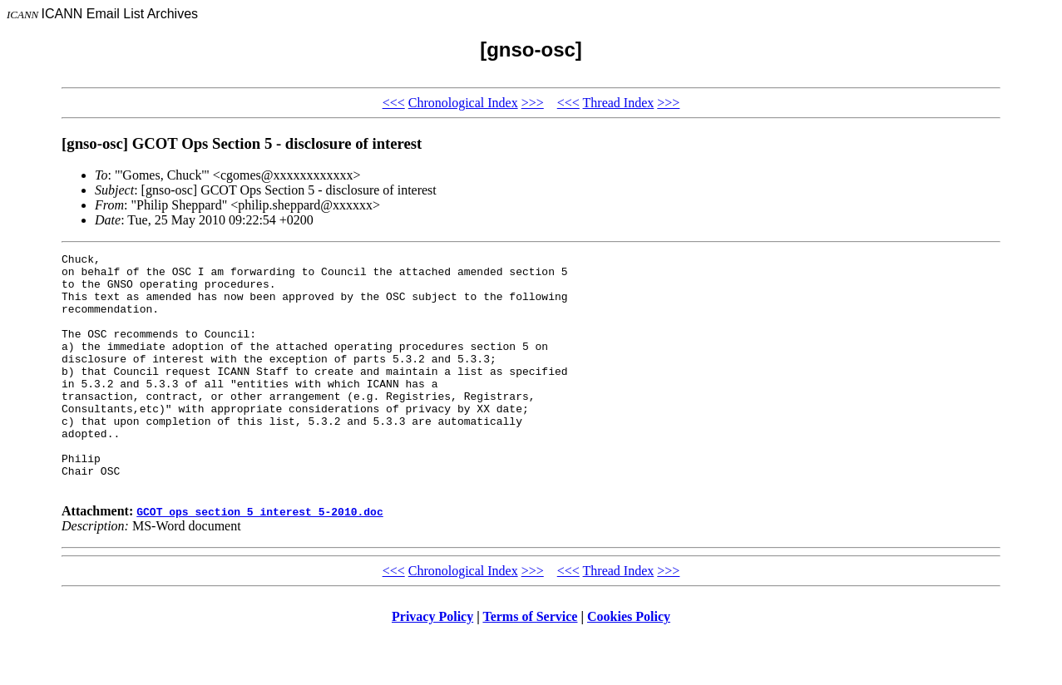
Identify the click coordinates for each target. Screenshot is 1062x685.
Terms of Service (529, 664)
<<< (394, 103)
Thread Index (618, 103)
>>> (532, 103)
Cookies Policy (628, 664)
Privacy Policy (432, 664)
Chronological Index (463, 103)
